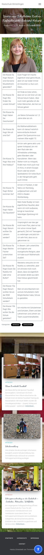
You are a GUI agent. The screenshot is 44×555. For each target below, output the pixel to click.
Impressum (35, 538)
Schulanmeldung (11, 446)
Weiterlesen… (30, 406)
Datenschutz (22, 538)
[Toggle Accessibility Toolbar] (38, 549)
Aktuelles (16, 324)
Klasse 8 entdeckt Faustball (15, 386)
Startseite (9, 538)
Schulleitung (27, 324)
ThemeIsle (30, 549)
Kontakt (22, 544)
